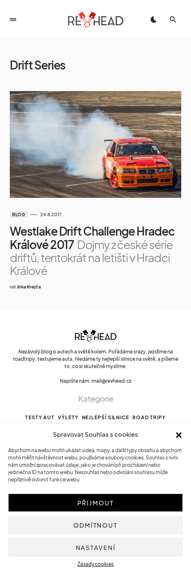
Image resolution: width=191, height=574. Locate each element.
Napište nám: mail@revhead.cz (96, 381)
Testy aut (40, 417)
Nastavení (96, 547)
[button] (179, 434)
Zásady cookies (95, 564)
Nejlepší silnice (105, 417)
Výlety (68, 417)
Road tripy (149, 417)
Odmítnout (95, 525)
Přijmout (95, 503)
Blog (18, 214)
